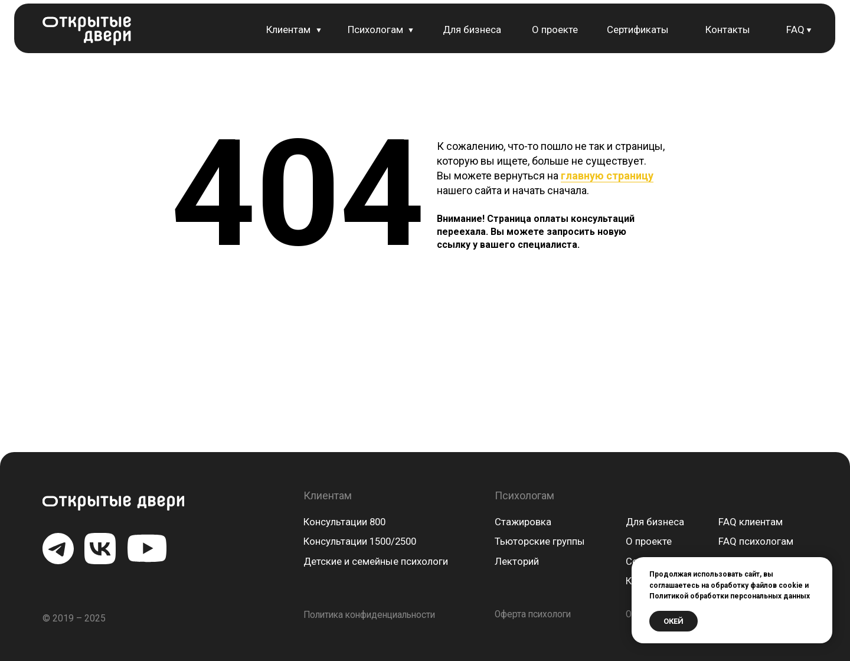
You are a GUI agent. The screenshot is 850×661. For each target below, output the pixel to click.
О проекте (555, 29)
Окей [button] (673, 621)
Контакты (727, 29)
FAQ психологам (755, 541)
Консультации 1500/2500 (359, 541)
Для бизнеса (472, 29)
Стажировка (523, 522)
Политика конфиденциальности (369, 615)
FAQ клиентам (750, 522)
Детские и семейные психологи (375, 561)
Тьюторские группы (540, 541)
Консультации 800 (344, 522)
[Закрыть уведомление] (823, 566)
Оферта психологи (533, 614)
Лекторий (517, 561)
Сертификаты (638, 29)
